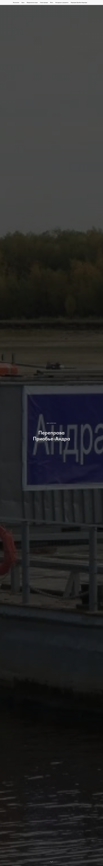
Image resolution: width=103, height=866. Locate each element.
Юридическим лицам (32, 2)
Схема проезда (44, 2)
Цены (23, 2)
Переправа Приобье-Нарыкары (79, 2)
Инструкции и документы (61, 2)
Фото (51, 2)
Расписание (16, 2)
